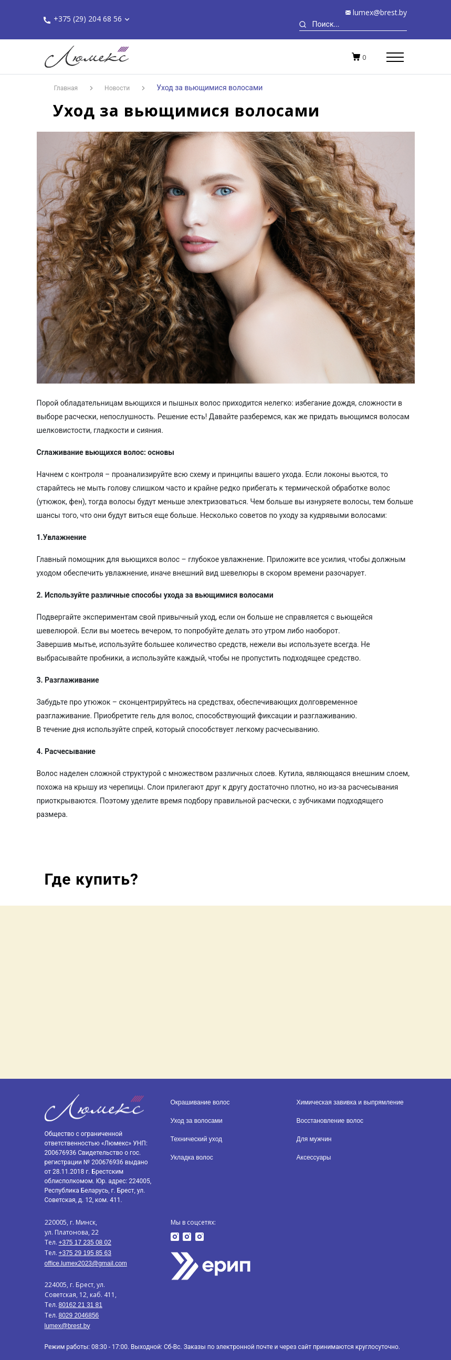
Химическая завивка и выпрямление (350, 1102)
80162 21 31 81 (80, 1305)
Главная (66, 88)
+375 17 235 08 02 (85, 1242)
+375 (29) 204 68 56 (88, 19)
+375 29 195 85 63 (85, 1253)
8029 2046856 (79, 1315)
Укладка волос (192, 1157)
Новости (117, 88)
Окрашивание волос (200, 1102)
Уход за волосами (197, 1120)
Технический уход (197, 1139)
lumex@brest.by (380, 12)
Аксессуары (314, 1157)
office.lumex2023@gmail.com (86, 1263)
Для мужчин (314, 1139)
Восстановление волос (330, 1120)
